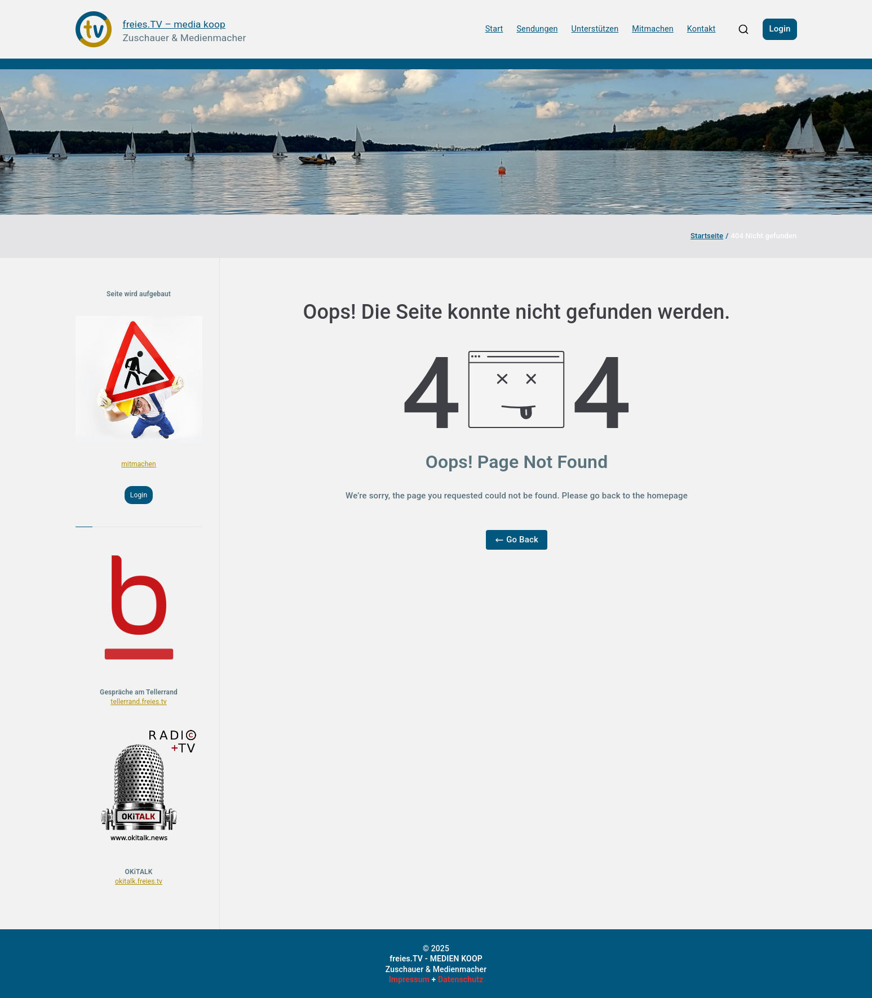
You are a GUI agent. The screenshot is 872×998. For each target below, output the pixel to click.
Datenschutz (460, 979)
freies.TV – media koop (174, 24)
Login (779, 29)
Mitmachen (653, 29)
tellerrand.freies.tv (138, 702)
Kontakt (701, 29)
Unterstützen (595, 29)
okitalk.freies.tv (138, 881)
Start (494, 29)
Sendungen (536, 29)
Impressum (409, 979)
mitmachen (138, 464)
